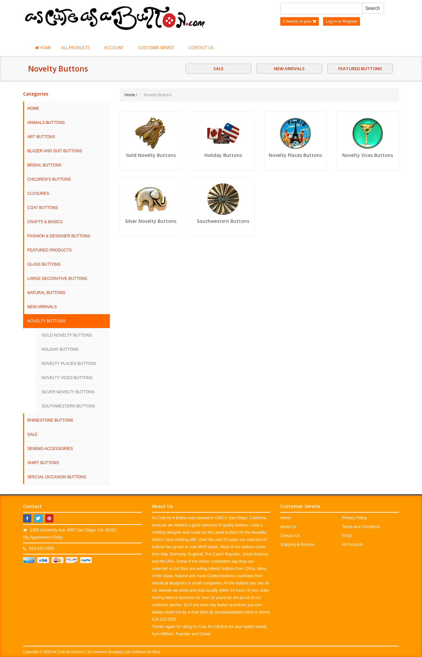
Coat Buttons (42, 207)
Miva (156, 652)
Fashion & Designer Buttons (58, 236)
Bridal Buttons (44, 165)
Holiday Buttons (60, 349)
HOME (33, 108)
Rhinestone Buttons (50, 420)
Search (372, 8)
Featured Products (49, 250)
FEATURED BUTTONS (360, 69)
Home (43, 47)
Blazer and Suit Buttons (54, 151)
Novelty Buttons (46, 321)
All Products (77, 47)
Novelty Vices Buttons (67, 377)
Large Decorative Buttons (57, 278)
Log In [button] (331, 21)
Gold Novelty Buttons (67, 335)
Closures (38, 193)
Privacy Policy (354, 518)
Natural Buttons (46, 292)
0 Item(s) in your (299, 21)
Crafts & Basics (45, 222)
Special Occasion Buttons (56, 477)
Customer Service (158, 47)
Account (116, 47)
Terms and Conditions (361, 526)
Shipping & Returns (297, 544)
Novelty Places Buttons (69, 363)
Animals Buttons (46, 122)
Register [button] (350, 21)
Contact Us (201, 47)
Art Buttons (41, 136)
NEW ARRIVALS (289, 69)
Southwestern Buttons (68, 406)
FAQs (347, 535)
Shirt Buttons (43, 463)
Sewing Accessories (50, 448)
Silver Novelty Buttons (68, 392)
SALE (218, 69)
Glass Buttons (43, 264)
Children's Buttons (49, 179)
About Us (288, 526)
